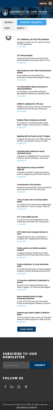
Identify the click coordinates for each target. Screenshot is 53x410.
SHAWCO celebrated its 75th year (30, 104)
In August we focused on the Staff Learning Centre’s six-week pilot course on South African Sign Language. (34, 140)
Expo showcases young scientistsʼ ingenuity (30, 168)
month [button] (21, 28)
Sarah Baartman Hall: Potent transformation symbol (34, 72)
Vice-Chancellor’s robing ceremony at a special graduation (32, 88)
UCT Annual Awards (25, 56)
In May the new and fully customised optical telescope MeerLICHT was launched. (34, 188)
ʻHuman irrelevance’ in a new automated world (32, 265)
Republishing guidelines (27, 407)
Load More (26, 329)
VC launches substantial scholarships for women (33, 281)
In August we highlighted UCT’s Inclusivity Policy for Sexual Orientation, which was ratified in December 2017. (33, 157)
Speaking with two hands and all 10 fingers (33, 136)
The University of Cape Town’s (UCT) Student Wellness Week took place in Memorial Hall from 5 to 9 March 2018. (34, 318)
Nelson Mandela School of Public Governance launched (30, 298)
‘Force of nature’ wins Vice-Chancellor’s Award (32, 201)
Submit (39, 365)
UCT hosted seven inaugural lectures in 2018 (32, 233)
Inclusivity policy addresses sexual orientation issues (30, 152)
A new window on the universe (29, 185)
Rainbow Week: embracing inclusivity (31, 120)
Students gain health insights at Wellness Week (33, 314)
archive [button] (9, 22)
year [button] (7, 28)
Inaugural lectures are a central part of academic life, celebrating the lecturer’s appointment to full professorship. (32, 238)
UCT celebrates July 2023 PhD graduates (33, 39)
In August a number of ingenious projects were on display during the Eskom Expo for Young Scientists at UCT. (33, 173)
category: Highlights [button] (32, 22)
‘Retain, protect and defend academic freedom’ (31, 249)
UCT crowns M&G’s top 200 (27, 217)
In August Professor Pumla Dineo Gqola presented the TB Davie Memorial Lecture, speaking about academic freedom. (33, 254)
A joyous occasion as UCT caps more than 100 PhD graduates (33, 43)
